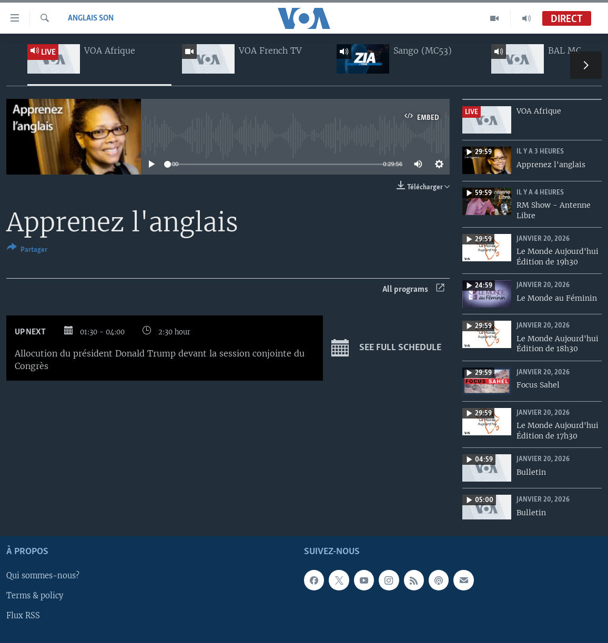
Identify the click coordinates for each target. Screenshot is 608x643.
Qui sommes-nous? (42, 576)
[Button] (27, 250)
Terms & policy (34, 596)
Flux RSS (23, 616)
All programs (413, 289)
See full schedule (386, 348)
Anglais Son (91, 18)
